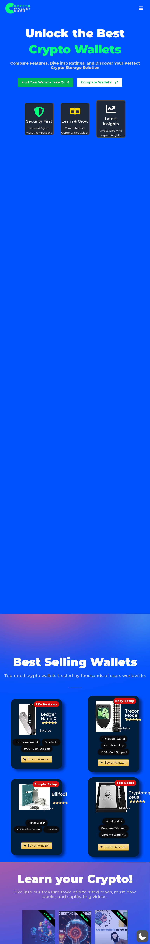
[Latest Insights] (111, 109)
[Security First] (39, 112)
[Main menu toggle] (141, 8)
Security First (39, 121)
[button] (46, 704)
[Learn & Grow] (75, 112)
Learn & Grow (75, 121)
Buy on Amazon (38, 759)
